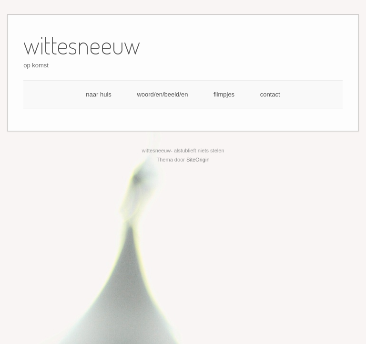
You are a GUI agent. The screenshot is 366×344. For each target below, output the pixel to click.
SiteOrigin (198, 159)
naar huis (98, 94)
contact (270, 94)
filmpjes (224, 94)
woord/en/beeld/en (162, 94)
